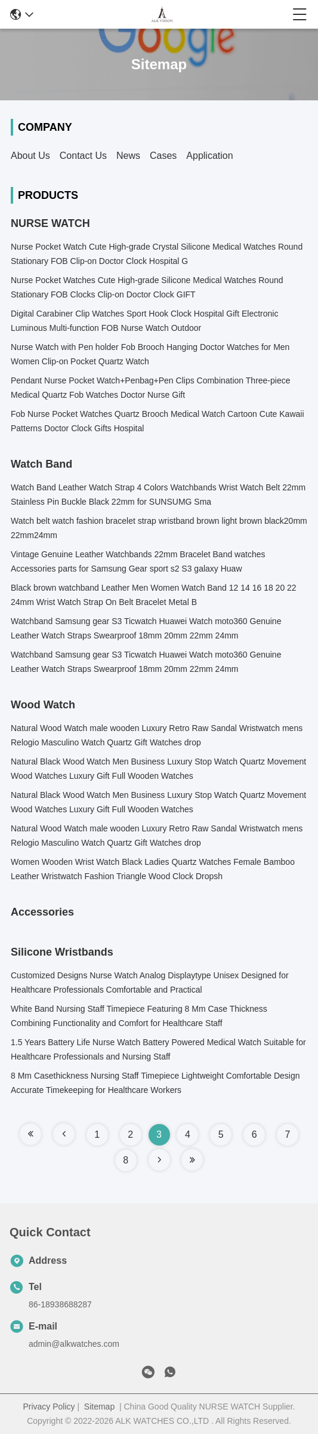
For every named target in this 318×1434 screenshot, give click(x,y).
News (128, 156)
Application (209, 156)
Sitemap (99, 1406)
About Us (30, 156)
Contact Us (83, 156)
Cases (163, 156)
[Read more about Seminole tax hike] (30, 1134)
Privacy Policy (49, 1406)
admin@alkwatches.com (74, 1344)
